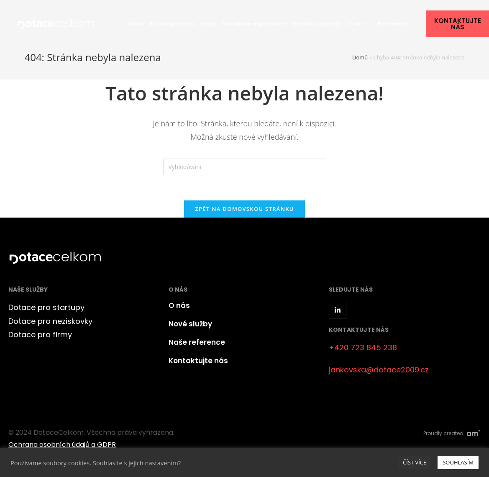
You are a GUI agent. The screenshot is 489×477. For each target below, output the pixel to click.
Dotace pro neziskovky (50, 321)
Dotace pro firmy (40, 334)
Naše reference (197, 342)
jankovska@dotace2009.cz (379, 369)
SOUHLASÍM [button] (458, 462)
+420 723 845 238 (363, 347)
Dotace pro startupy (46, 307)
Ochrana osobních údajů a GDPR (62, 444)
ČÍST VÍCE (414, 462)
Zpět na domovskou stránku (244, 209)
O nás (179, 305)
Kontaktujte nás (198, 361)
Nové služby (190, 324)
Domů (360, 57)
